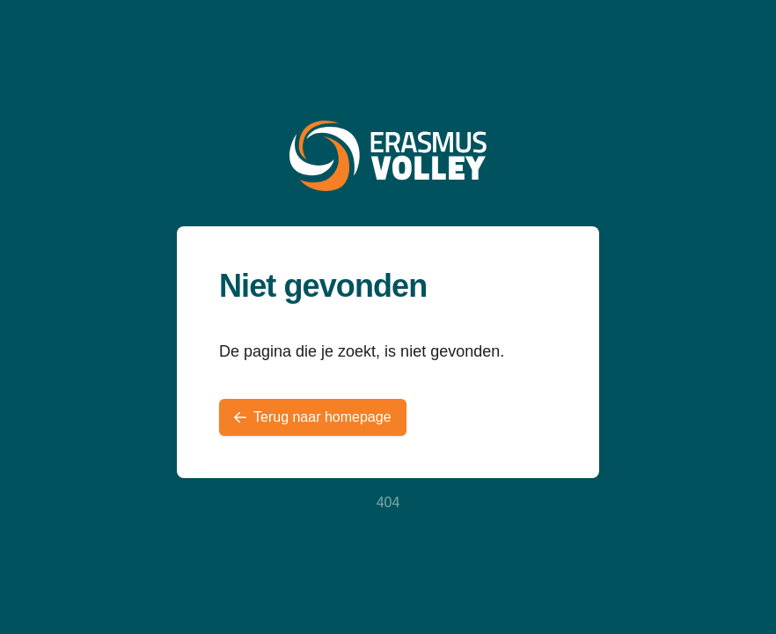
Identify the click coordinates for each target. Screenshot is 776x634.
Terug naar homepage (313, 416)
